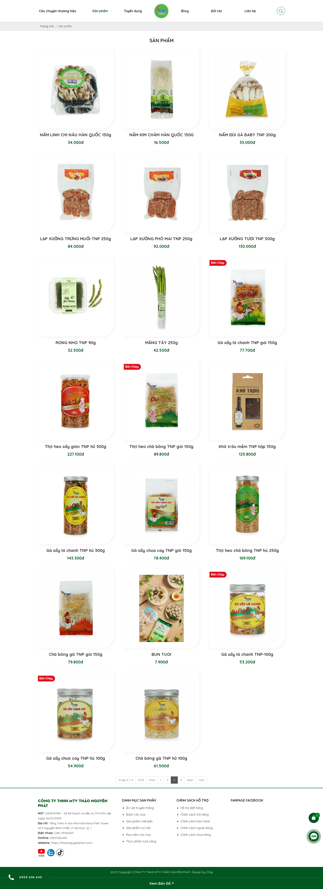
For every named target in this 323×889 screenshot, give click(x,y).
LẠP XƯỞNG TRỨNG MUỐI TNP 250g (75, 238)
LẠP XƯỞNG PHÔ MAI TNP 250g (161, 238)
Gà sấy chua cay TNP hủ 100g (75, 758)
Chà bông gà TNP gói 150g (75, 654)
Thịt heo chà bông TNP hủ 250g (247, 550)
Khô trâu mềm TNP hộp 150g (247, 446)
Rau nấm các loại (138, 835)
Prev (152, 780)
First (141, 780)
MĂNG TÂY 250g (161, 342)
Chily (209, 872)
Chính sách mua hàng (195, 835)
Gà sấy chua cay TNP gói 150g (161, 550)
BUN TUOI (161, 654)
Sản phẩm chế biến (139, 821)
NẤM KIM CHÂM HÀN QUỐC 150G (161, 134)
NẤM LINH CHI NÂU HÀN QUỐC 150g (75, 134)
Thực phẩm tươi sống (141, 841)
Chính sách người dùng (196, 828)
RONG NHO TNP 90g (76, 342)
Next (190, 780)
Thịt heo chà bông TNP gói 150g (161, 446)
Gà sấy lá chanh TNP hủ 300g (75, 550)
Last (201, 780)
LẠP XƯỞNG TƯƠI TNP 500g (247, 238)
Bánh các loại (135, 814)
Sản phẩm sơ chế (138, 828)
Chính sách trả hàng (194, 814)
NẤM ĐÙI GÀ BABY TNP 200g (247, 134)
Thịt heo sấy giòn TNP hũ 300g (75, 446)
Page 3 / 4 (126, 780)
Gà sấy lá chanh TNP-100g (247, 654)
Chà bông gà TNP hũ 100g (161, 758)
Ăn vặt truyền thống (140, 808)
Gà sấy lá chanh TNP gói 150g (247, 342)
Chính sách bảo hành (195, 821)
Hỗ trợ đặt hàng (191, 808)
